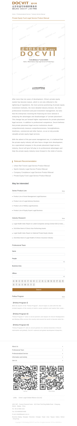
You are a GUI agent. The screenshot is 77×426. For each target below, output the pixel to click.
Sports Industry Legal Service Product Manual (30, 169)
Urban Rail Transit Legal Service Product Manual (31, 166)
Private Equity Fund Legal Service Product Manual (31, 176)
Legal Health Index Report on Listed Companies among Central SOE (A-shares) (38, 224)
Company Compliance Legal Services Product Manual (32, 172)
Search (38, 290)
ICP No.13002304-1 (56, 422)
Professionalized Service (23, 14)
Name (14, 251)
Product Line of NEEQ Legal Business (25, 206)
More (63, 191)
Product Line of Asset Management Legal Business (29, 196)
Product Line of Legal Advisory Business (25, 201)
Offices (14, 273)
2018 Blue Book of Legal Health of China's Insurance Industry (32, 238)
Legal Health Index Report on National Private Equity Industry (32, 233)
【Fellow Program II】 (20, 314)
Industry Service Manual (38, 14)
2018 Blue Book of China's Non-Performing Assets (29, 228)
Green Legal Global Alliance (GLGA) (30, 397)
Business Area (16, 266)
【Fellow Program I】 (20, 303)
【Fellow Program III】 (21, 325)
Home (14, 14)
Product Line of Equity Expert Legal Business (27, 210)
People (14, 258)
